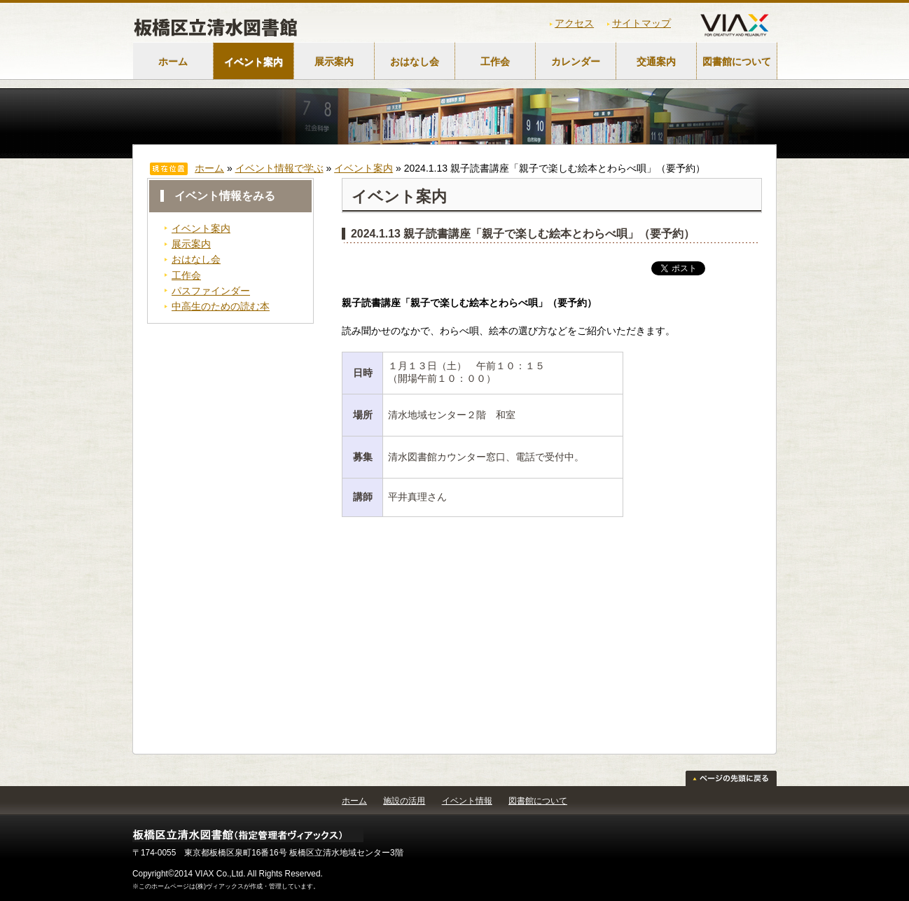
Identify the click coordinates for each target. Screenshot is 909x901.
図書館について (736, 61)
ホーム (173, 61)
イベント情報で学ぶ (279, 168)
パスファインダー (211, 290)
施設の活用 (404, 801)
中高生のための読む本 (221, 306)
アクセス (574, 23)
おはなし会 (414, 61)
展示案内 (334, 61)
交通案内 (656, 61)
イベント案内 (253, 61)
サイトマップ (641, 23)
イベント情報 (467, 801)
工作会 (495, 61)
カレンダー (575, 61)
